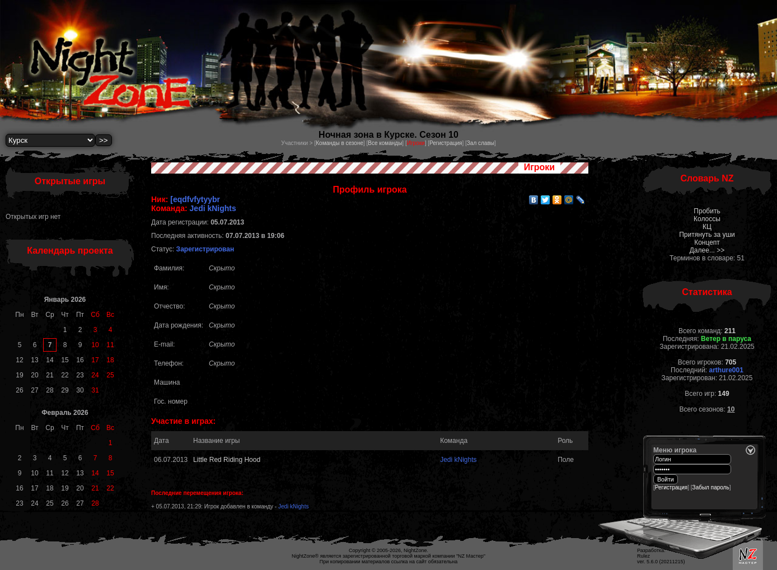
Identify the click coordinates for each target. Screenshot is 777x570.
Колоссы (707, 219)
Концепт (707, 242)
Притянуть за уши (707, 235)
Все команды (385, 143)
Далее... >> (707, 250)
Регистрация (445, 143)
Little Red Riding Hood (226, 460)
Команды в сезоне (339, 143)
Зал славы (480, 143)
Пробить (707, 211)
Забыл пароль (710, 487)
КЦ (707, 227)
